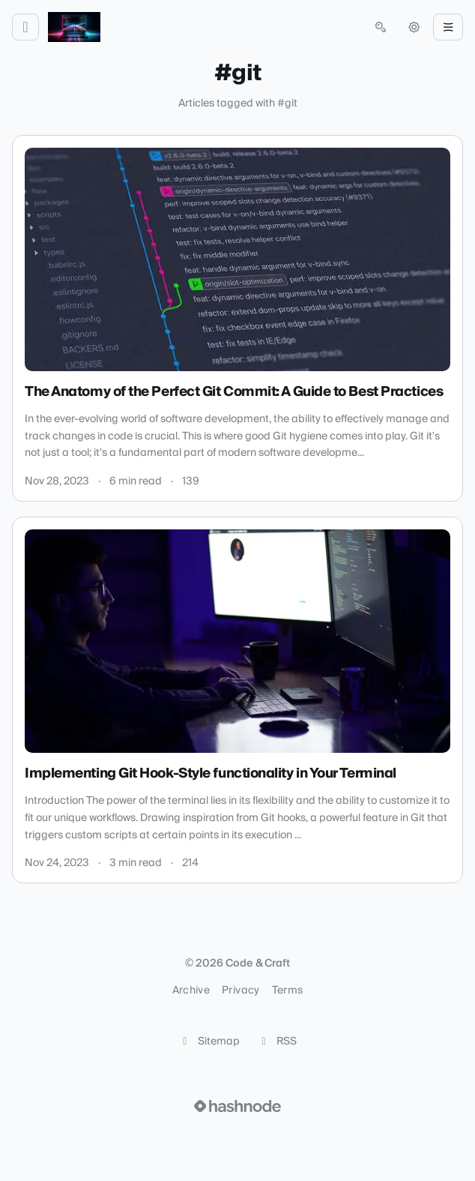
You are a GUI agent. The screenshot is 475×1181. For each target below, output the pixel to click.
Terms (287, 991)
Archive (191, 991)
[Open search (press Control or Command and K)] (380, 26)
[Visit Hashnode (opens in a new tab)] (237, 1106)
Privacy (240, 991)
